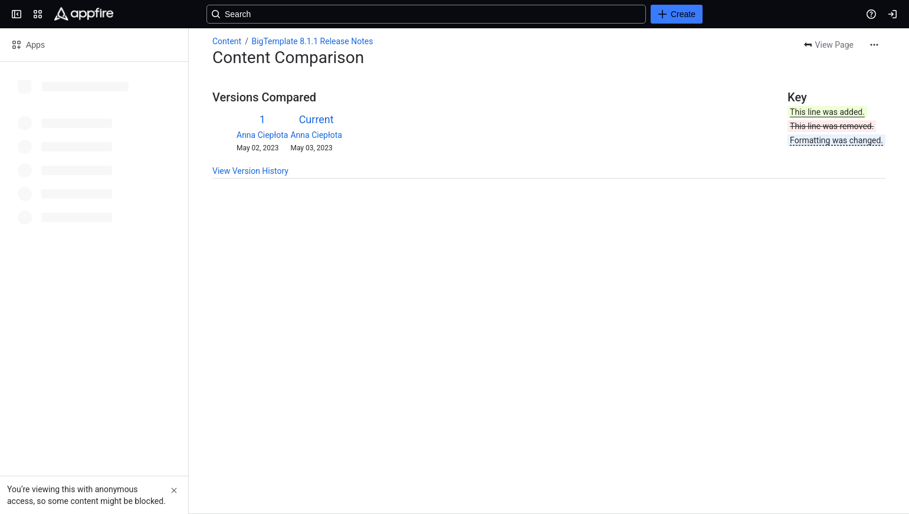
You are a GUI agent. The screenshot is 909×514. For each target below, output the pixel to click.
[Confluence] (84, 14)
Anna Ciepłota (262, 135)
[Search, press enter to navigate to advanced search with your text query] (452, 14)
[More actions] (874, 45)
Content (226, 41)
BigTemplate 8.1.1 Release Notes (312, 41)
